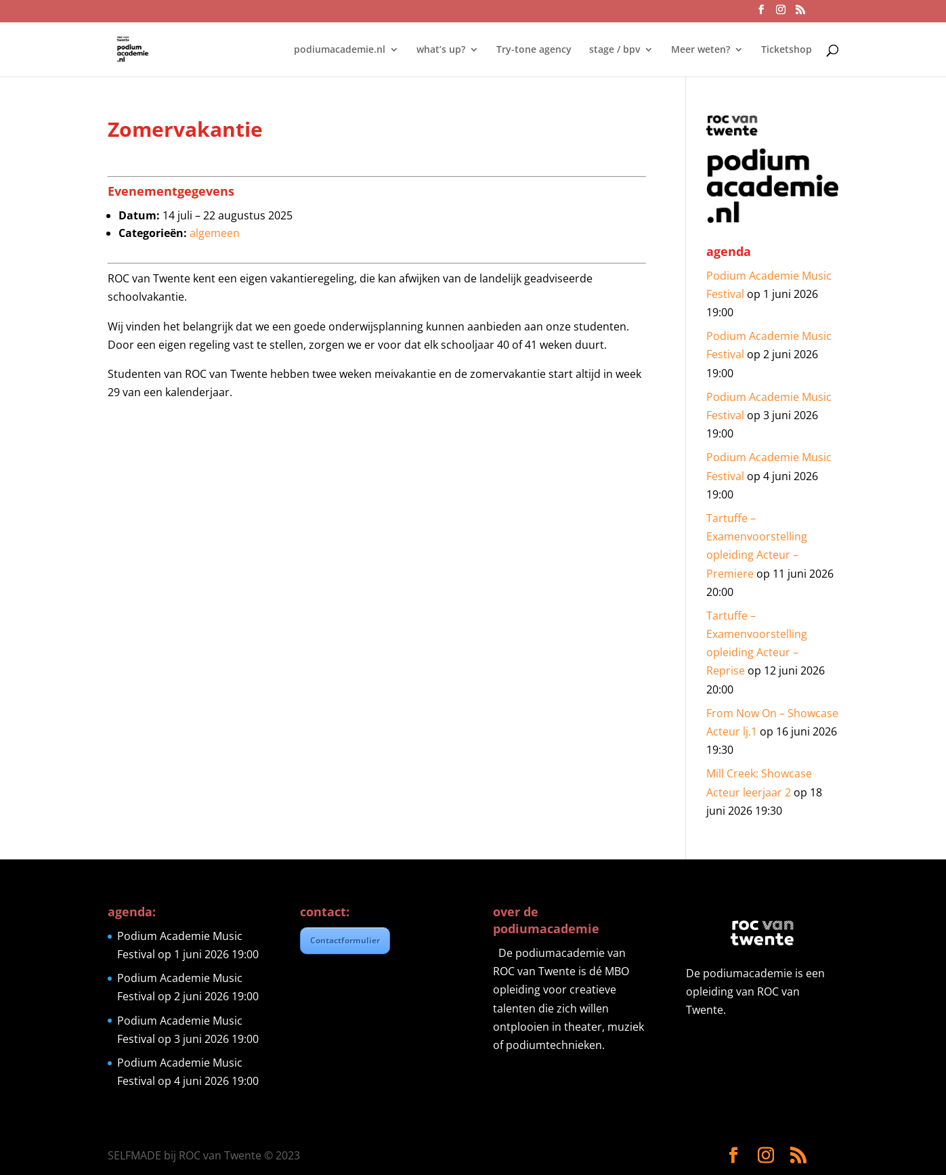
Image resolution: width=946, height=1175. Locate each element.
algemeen (215, 233)
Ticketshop (786, 50)
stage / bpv (614, 50)
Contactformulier (345, 940)
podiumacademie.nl (339, 50)
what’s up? (440, 50)
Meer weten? (700, 50)
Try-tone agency (534, 50)
